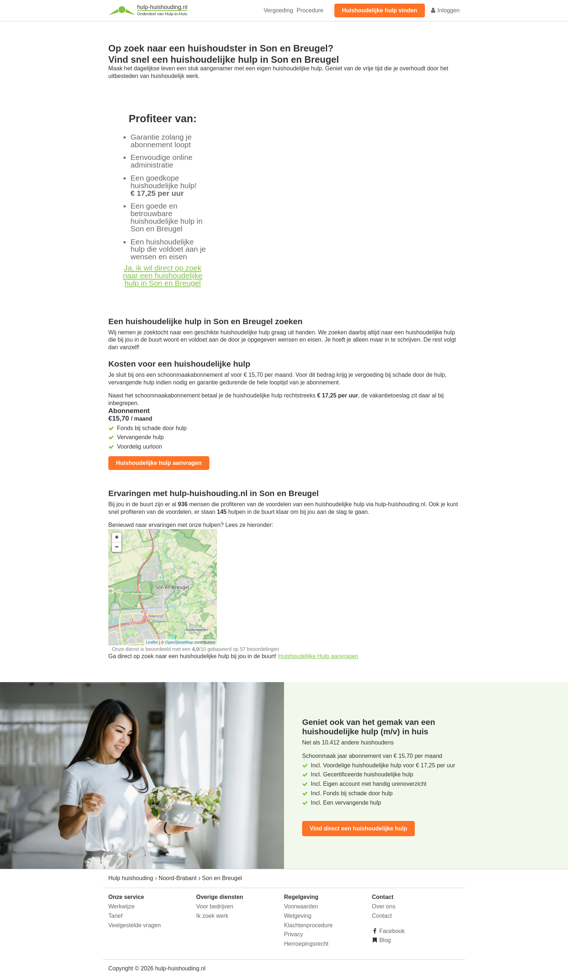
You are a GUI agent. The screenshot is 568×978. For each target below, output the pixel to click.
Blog (384, 940)
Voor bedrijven (214, 906)
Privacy (293, 934)
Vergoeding (278, 10)
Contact (382, 916)
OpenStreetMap (179, 642)
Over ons (384, 906)
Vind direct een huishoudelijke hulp (358, 828)
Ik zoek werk (212, 916)
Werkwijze (121, 906)
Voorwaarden (301, 906)
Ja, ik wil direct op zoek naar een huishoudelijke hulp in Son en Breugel (162, 275)
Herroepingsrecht (306, 944)
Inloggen (445, 10)
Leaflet (152, 642)
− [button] (117, 547)
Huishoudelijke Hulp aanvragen (318, 656)
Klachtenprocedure (308, 925)
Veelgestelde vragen (134, 925)
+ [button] (117, 537)
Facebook (391, 931)
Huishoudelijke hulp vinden (379, 10)
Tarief (115, 916)
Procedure (310, 10)
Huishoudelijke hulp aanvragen (159, 463)
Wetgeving (297, 916)
